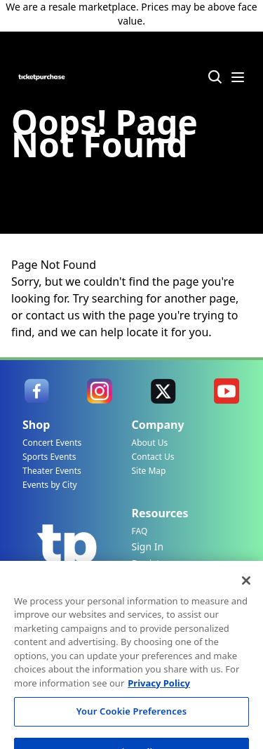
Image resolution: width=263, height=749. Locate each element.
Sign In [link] (148, 546)
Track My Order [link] (145, 594)
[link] (36, 391)
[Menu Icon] (237, 77)
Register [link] (151, 563)
